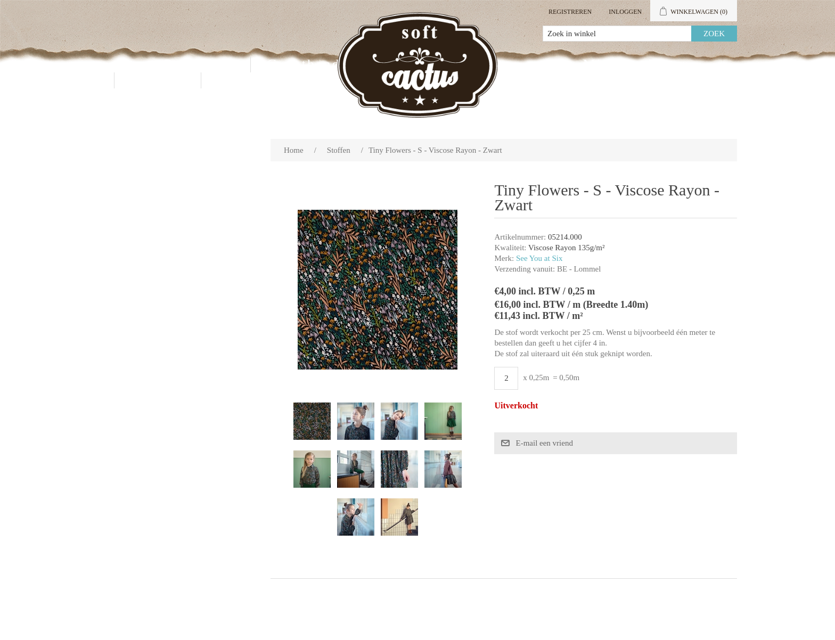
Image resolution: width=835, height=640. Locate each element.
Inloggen (625, 11)
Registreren (570, 11)
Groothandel (310, 64)
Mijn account (629, 64)
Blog (234, 80)
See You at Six (539, 258)
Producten (199, 64)
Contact (157, 80)
